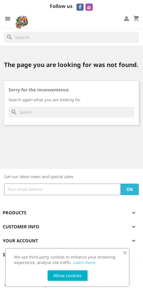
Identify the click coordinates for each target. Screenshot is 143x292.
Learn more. (84, 262)
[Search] (71, 37)
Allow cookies (67, 276)
